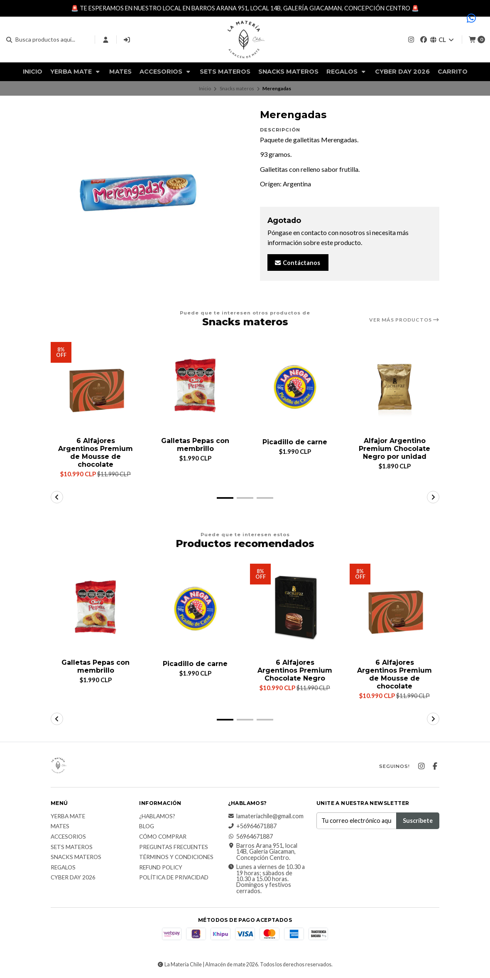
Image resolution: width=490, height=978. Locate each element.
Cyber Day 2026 (402, 71)
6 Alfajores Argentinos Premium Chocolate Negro (294, 670)
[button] (225, 498)
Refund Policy (160, 868)
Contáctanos (297, 262)
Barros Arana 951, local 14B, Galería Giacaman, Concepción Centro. (262, 852)
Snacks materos (288, 71)
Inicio (32, 71)
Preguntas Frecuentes (173, 847)
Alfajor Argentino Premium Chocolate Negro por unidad (394, 449)
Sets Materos (225, 71)
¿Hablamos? (157, 817)
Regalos (346, 71)
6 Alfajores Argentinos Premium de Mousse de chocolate (95, 453)
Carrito (453, 71)
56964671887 (250, 836)
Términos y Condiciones (176, 858)
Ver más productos (404, 319)
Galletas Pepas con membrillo (195, 445)
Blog (146, 827)
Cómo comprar (162, 837)
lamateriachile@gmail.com (266, 816)
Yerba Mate (75, 71)
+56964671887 (252, 826)
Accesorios (166, 71)
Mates (120, 71)
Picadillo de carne (294, 442)
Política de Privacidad (173, 878)
